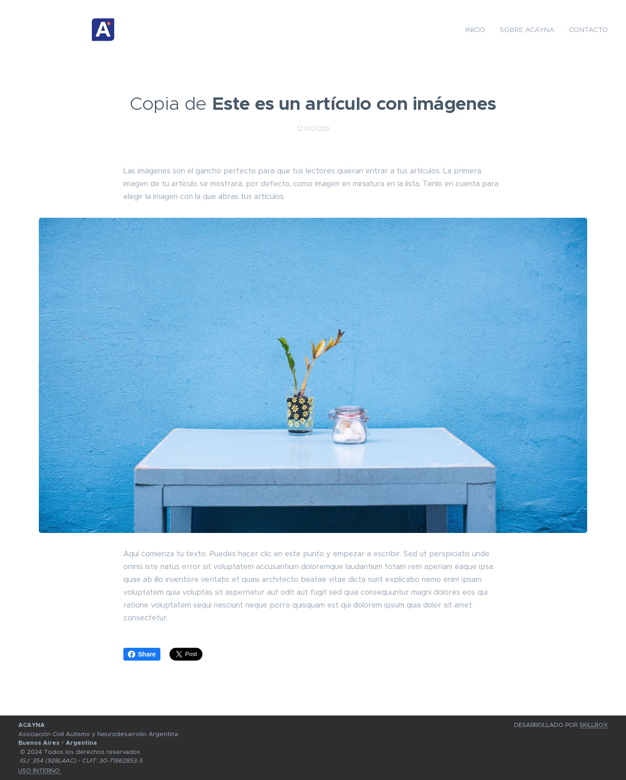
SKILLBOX (593, 725)
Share (142, 654)
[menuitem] (478, 29)
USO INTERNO (40, 771)
